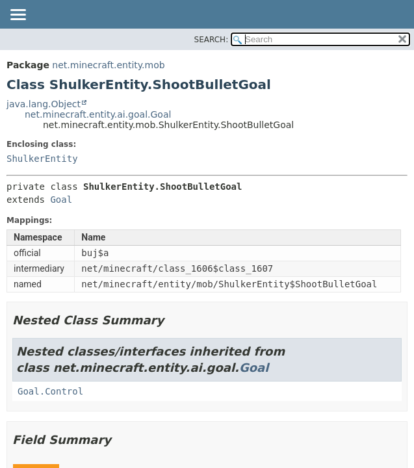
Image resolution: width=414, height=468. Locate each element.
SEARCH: (211, 39)
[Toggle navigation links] (17, 15)
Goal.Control (50, 391)
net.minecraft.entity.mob (108, 65)
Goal (61, 199)
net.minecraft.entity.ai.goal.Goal (98, 114)
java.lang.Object (43, 104)
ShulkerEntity (42, 158)
